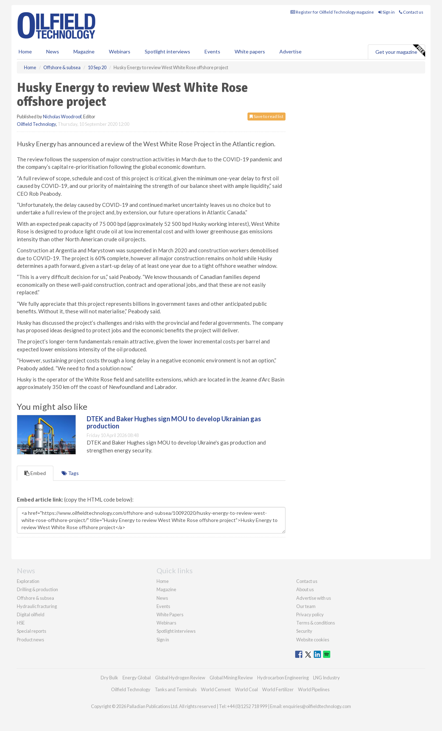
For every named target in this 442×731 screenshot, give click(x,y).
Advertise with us (313, 598)
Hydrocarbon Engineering (283, 677)
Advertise (290, 51)
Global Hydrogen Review (180, 677)
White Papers (170, 614)
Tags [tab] (70, 473)
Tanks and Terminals (176, 689)
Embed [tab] (35, 473)
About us (305, 589)
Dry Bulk (109, 677)
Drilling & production (37, 589)
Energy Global (136, 677)
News (162, 598)
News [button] (52, 51)
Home (25, 51)
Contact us (411, 12)
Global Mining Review (231, 677)
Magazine (84, 51)
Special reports (31, 631)
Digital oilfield (30, 614)
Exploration (28, 581)
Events (212, 51)
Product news (30, 639)
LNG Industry (326, 677)
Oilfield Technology (36, 124)
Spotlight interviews (167, 51)
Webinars (119, 51)
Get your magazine (400, 51)
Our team (306, 606)
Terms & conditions (315, 623)
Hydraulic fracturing (37, 606)
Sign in (386, 12)
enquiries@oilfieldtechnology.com (317, 706)
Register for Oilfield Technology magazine (332, 12)
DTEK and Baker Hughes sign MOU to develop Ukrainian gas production (174, 422)
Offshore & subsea (35, 598)
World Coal (246, 689)
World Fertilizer (278, 689)
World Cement (216, 689)
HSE (21, 623)
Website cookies (312, 639)
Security (304, 631)
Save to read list (266, 116)
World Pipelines (314, 689)
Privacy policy (310, 614)
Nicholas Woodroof (62, 116)
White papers (250, 51)
